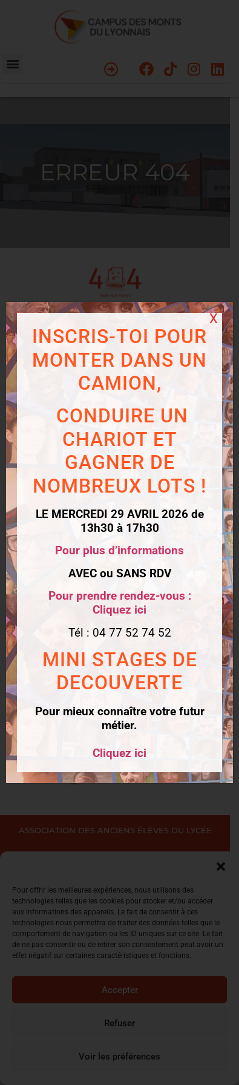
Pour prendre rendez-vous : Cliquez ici (119, 603)
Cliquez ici (119, 753)
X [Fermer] (213, 318)
